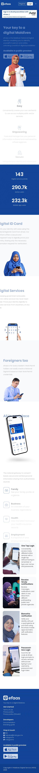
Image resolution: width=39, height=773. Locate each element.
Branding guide (9, 725)
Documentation (9, 722)
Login (30, 4)
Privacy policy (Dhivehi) (11, 714)
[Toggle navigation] (36, 4)
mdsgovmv (8, 737)
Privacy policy (8, 712)
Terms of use (8, 710)
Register (22, 4)
